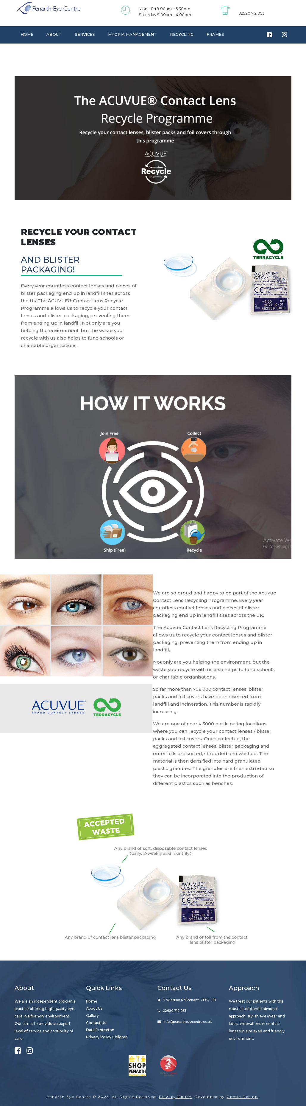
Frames (215, 34)
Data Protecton (100, 1030)
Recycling (181, 34)
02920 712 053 (251, 13)
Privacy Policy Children (107, 1037)
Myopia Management (132, 34)
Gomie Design (242, 1096)
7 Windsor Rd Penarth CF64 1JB (189, 1000)
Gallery (92, 1015)
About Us (94, 1008)
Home (27, 34)
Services (85, 34)
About (54, 34)
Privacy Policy (175, 1096)
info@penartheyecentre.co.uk (187, 1022)
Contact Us (34, 51)
